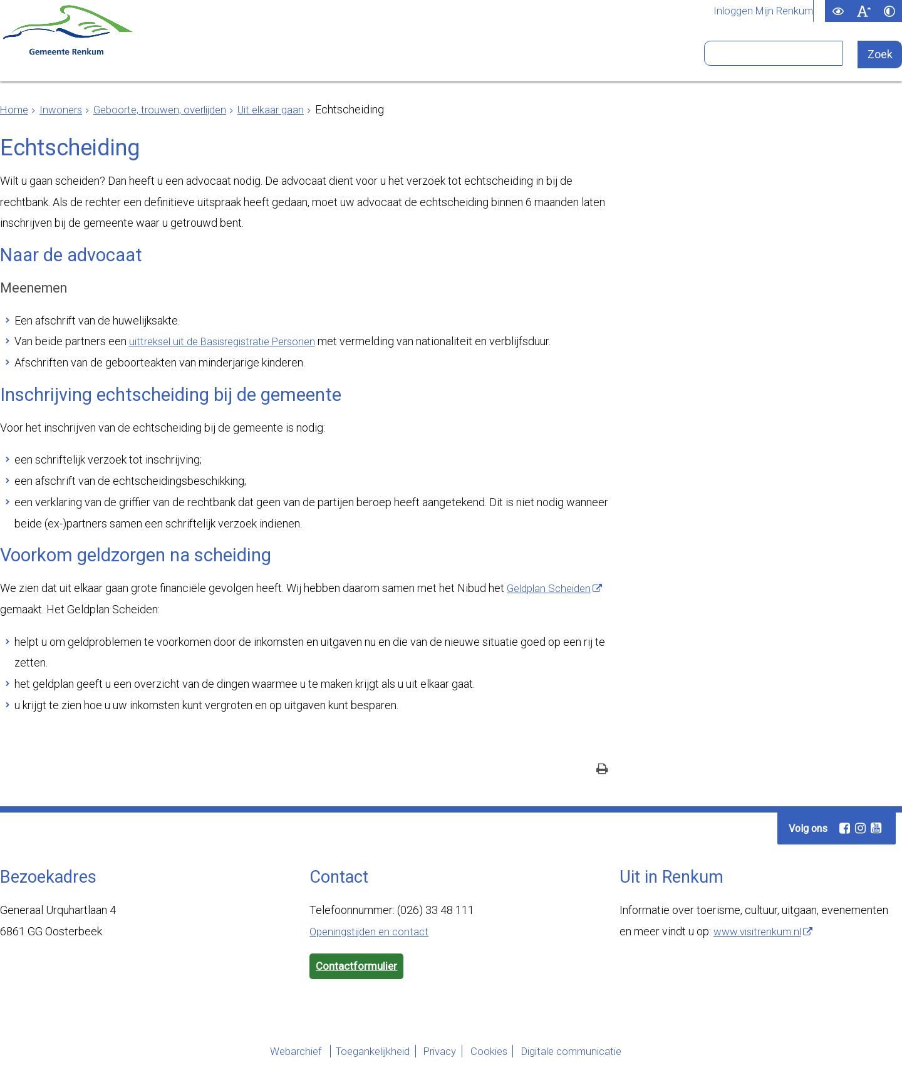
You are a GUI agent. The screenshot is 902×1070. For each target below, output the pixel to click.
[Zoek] (880, 55)
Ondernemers (302, 58)
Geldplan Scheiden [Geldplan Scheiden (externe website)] (552, 588)
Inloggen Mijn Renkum (760, 11)
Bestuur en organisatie (459, 58)
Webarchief (266, 1052)
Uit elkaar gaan (287, 109)
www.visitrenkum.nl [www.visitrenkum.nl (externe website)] (760, 931)
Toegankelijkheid (355, 1052)
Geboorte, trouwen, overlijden (169, 109)
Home (15, 109)
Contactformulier (358, 967)
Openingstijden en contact (373, 931)
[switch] (838, 11)
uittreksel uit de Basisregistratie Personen (230, 341)
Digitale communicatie (591, 1052)
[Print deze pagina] (602, 771)
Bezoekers (605, 58)
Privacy (436, 1052)
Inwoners (194, 58)
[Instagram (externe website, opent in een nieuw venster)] (860, 829)
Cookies (496, 1052)
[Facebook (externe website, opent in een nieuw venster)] (844, 829)
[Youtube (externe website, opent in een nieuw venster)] (876, 829)
